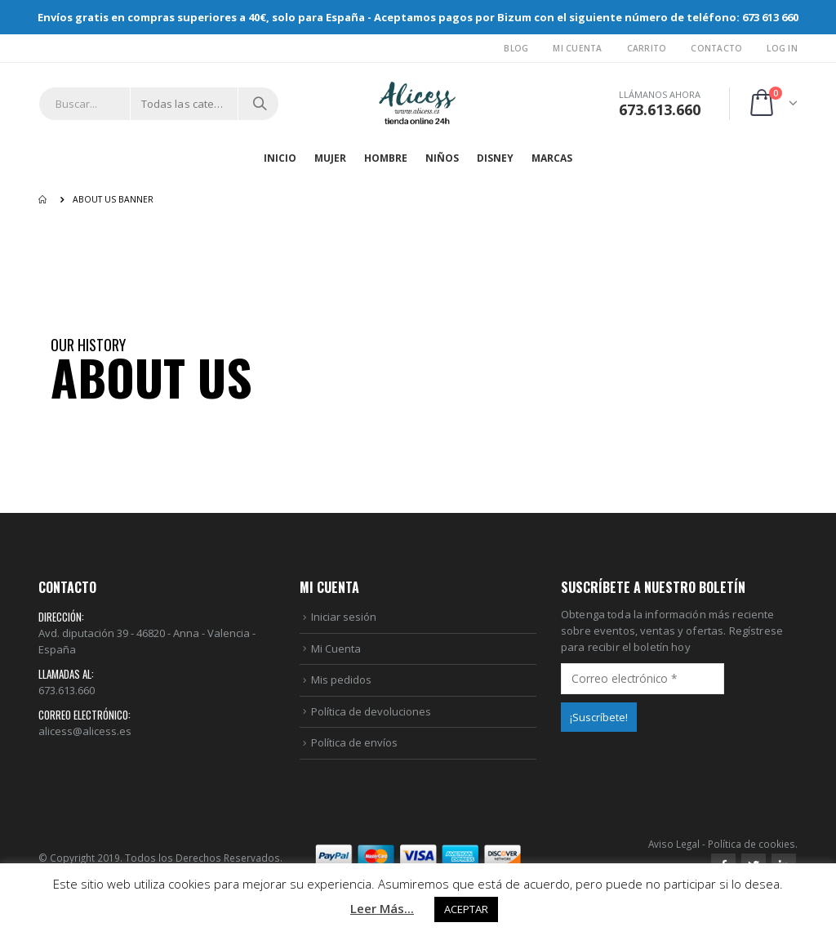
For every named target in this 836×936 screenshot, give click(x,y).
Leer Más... (382, 908)
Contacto (716, 48)
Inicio (280, 158)
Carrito (647, 48)
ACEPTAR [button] (466, 909)
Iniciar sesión (343, 616)
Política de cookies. (753, 843)
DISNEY (495, 158)
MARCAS (551, 158)
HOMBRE (385, 158)
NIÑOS (442, 158)
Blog (516, 48)
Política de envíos (354, 742)
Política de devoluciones (371, 711)
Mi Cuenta (577, 48)
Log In (782, 48)
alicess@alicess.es (84, 731)
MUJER (330, 158)
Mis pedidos (341, 679)
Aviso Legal (674, 843)
